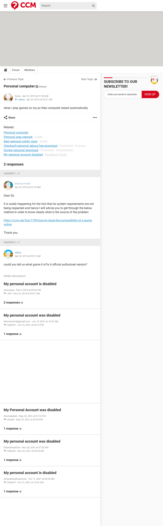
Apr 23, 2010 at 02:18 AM (28, 187)
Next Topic (87, 79)
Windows (29, 70)
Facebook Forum (56, 154)
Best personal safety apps (20, 141)
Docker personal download (21, 150)
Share (11, 117)
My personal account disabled (23, 154)
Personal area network (18, 137)
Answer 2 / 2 (12, 242)
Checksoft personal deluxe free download (30, 146)
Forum (16, 70)
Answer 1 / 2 (12, 173)
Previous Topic (15, 79)
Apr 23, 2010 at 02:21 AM (39, 99)
